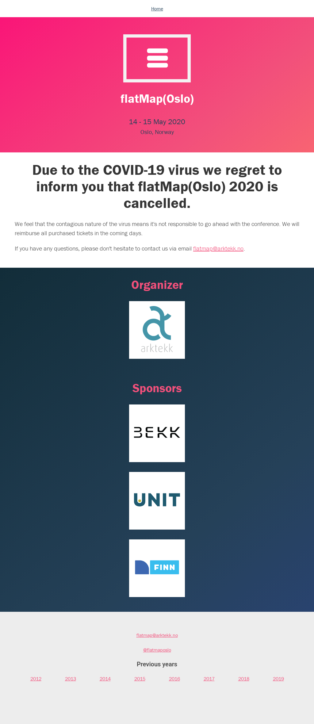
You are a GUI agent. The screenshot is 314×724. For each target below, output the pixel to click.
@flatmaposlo (157, 650)
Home (157, 9)
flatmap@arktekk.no (218, 248)
